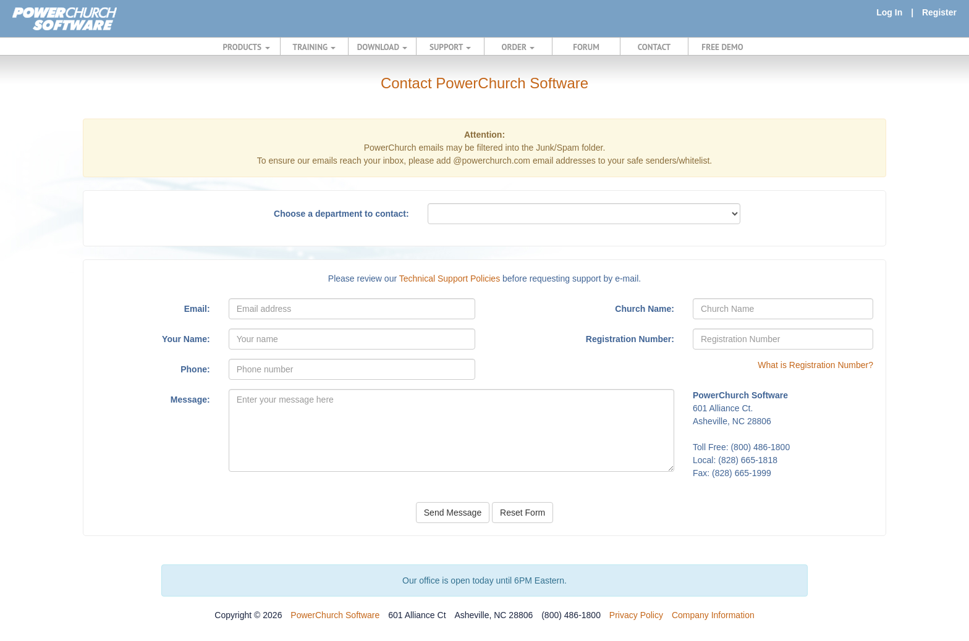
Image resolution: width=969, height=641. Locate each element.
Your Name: (186, 339)
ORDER (518, 46)
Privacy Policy (636, 615)
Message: (190, 399)
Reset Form (522, 512)
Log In (889, 12)
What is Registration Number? (815, 365)
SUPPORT (450, 46)
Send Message (452, 512)
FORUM (586, 46)
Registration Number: (630, 339)
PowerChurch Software (334, 615)
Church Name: (644, 309)
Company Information (713, 615)
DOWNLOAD (382, 46)
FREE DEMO (722, 46)
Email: (197, 309)
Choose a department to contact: (341, 214)
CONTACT (654, 46)
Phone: (194, 369)
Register (939, 12)
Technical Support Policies (449, 278)
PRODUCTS (246, 46)
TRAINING (314, 46)
